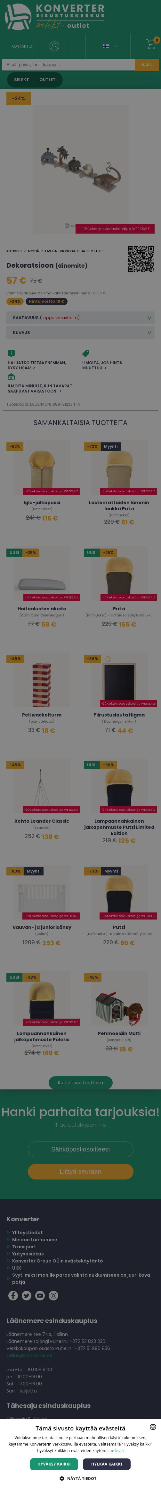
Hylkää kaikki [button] (106, 1464)
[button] (80, 1478)
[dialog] (80, 744)
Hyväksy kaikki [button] (54, 1464)
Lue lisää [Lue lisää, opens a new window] (115, 1450)
